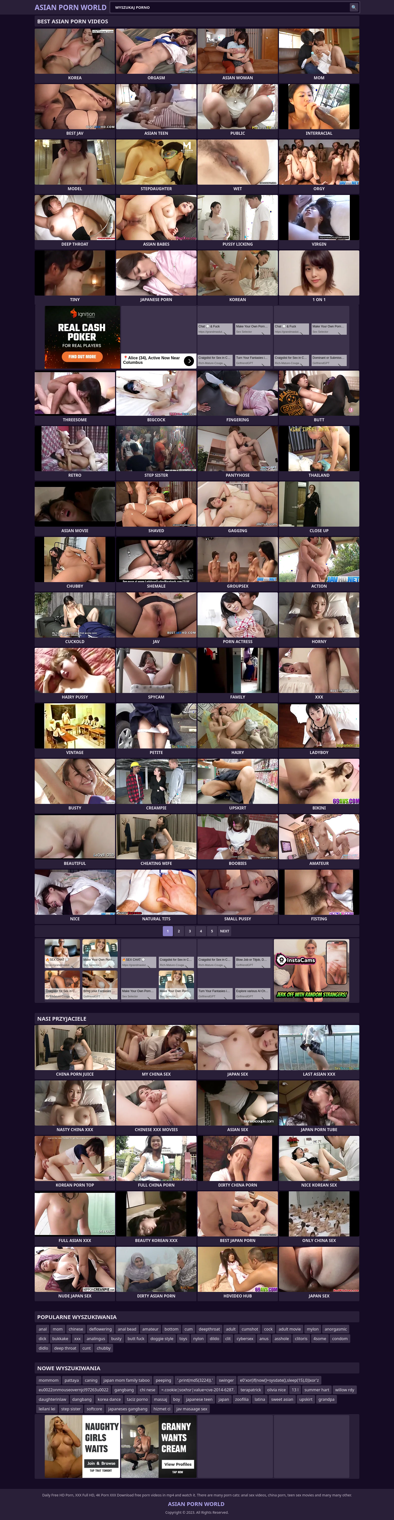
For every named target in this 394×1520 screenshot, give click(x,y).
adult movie (290, 1329)
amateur (150, 1329)
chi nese (147, 1390)
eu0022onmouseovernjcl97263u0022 (74, 1390)
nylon (198, 1338)
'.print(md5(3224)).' (195, 1380)
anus (263, 1338)
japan (224, 1399)
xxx (77, 1338)
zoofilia (242, 1399)
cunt (86, 1348)
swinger (226, 1380)
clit (228, 1338)
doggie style (162, 1338)
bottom (172, 1329)
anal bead (127, 1329)
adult (231, 1329)
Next (224, 931)
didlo (43, 1348)
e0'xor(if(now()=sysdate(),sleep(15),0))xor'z (279, 1380)
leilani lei (47, 1409)
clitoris (301, 1338)
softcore (94, 1409)
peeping (163, 1380)
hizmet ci (162, 1409)
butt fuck (136, 1338)
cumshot (250, 1329)
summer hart (317, 1390)
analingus (96, 1338)
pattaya (72, 1380)
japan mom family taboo (127, 1380)
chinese (76, 1329)
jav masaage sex (191, 1409)
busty (116, 1338)
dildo (214, 1338)
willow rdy (344, 1390)
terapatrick (250, 1390)
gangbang (124, 1390)
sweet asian (282, 1399)
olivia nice (276, 1390)
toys (183, 1338)
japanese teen (199, 1399)
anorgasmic (336, 1329)
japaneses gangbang (127, 1409)
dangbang (82, 1399)
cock (268, 1329)
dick (42, 1338)
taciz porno (137, 1399)
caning (91, 1380)
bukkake (60, 1338)
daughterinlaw (52, 1399)
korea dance (109, 1399)
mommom (49, 1380)
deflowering (100, 1329)
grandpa (327, 1399)
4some (320, 1338)
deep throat (65, 1348)
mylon (313, 1329)
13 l (295, 1390)
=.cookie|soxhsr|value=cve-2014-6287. (197, 1390)
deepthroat (209, 1329)
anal (43, 1329)
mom (58, 1329)
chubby (104, 1348)
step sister (71, 1409)
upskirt (305, 1399)
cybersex (245, 1338)
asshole (282, 1338)
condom (340, 1338)
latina (260, 1399)
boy (176, 1399)
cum (189, 1329)
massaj (160, 1399)
